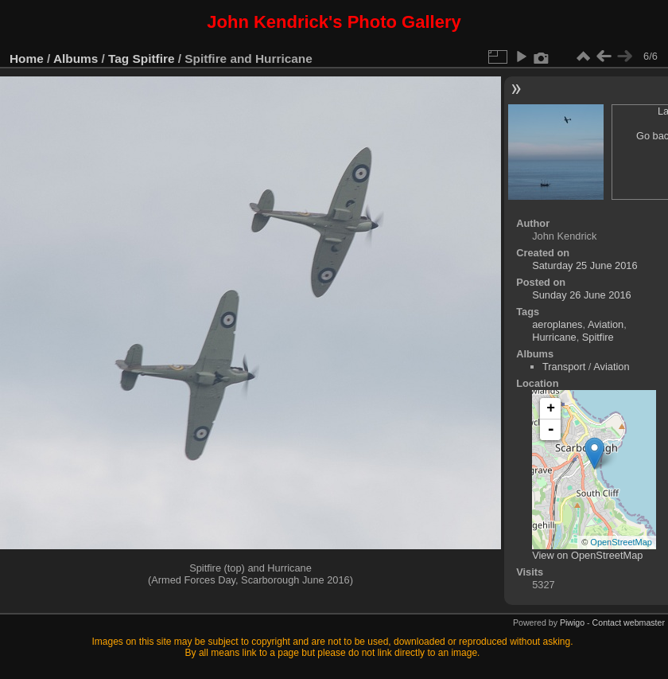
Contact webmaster (628, 622)
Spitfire (154, 58)
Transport (563, 367)
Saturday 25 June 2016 (584, 265)
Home (27, 58)
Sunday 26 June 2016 (581, 295)
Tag (118, 58)
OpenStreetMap (621, 542)
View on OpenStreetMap (587, 555)
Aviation (605, 324)
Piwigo (572, 622)
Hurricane (554, 337)
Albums (75, 58)
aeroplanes (557, 324)
